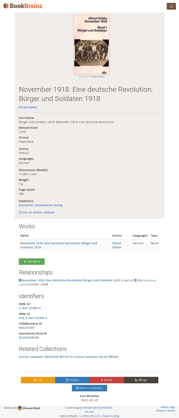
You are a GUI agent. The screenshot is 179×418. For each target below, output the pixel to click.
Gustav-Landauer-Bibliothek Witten (44, 357)
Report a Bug (111, 416)
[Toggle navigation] (171, 6)
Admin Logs (168, 407)
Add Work (32, 261)
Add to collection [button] (89, 388)
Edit (38, 380)
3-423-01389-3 (30, 308)
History (72, 380)
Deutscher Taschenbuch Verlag (40, 205)
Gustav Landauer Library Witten (96, 357)
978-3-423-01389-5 (33, 318)
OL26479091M (29, 337)
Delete (107, 380)
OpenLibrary (97, 76)
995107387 (27, 328)
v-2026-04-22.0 (90, 416)
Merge (141, 380)
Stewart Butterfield (96, 407)
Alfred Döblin (28, 107)
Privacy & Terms (165, 410)
